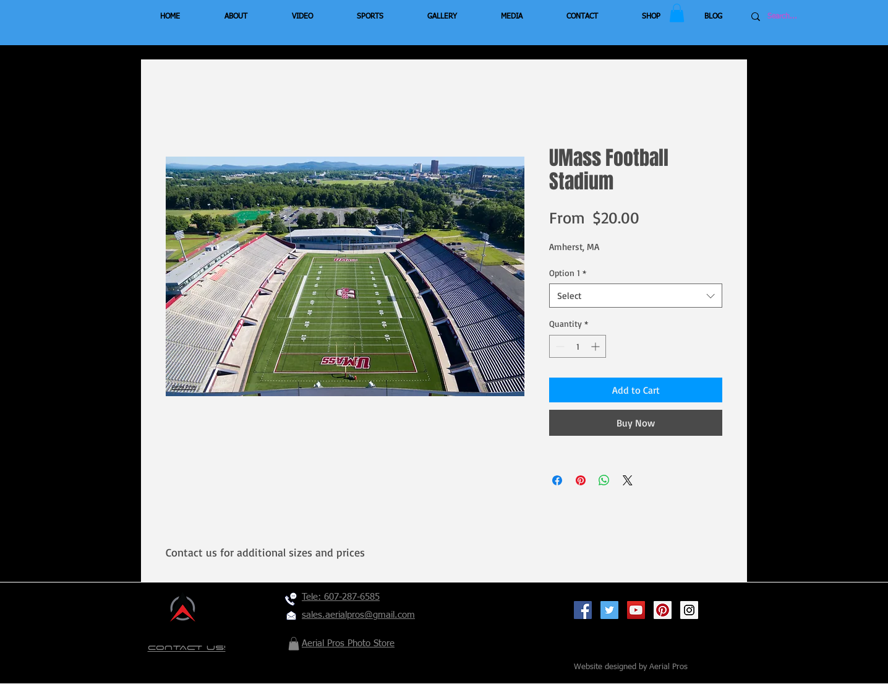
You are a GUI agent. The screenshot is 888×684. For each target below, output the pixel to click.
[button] (677, 13)
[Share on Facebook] (557, 480)
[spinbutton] (577, 346)
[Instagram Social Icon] (689, 610)
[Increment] (596, 346)
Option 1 (567, 272)
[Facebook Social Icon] (583, 610)
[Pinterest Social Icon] (663, 610)
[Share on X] (627, 480)
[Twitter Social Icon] (609, 610)
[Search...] (804, 16)
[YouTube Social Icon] (636, 610)
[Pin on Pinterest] (580, 480)
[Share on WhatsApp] (604, 480)
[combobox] (635, 296)
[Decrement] (558, 346)
